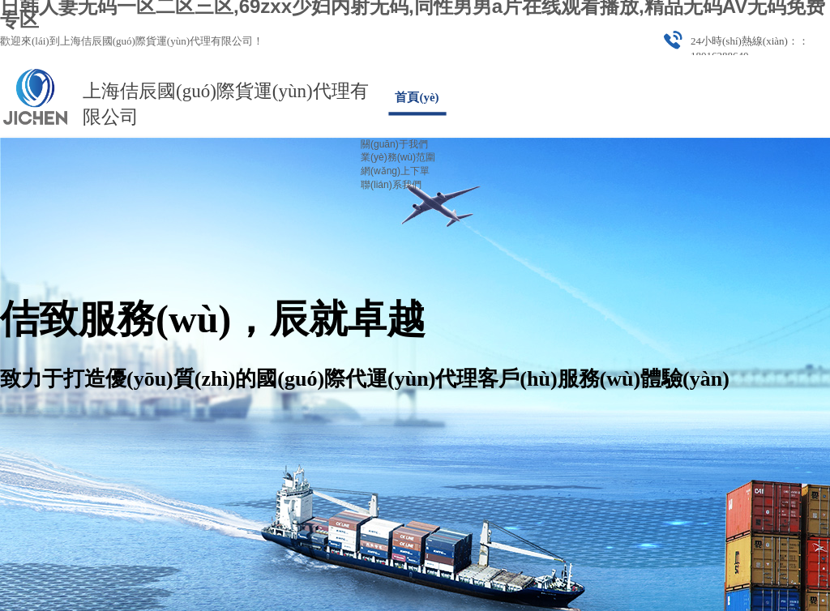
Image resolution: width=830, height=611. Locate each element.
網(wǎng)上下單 (395, 171)
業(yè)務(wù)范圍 (398, 157)
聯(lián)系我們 (391, 184)
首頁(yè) (417, 97)
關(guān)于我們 (394, 144)
